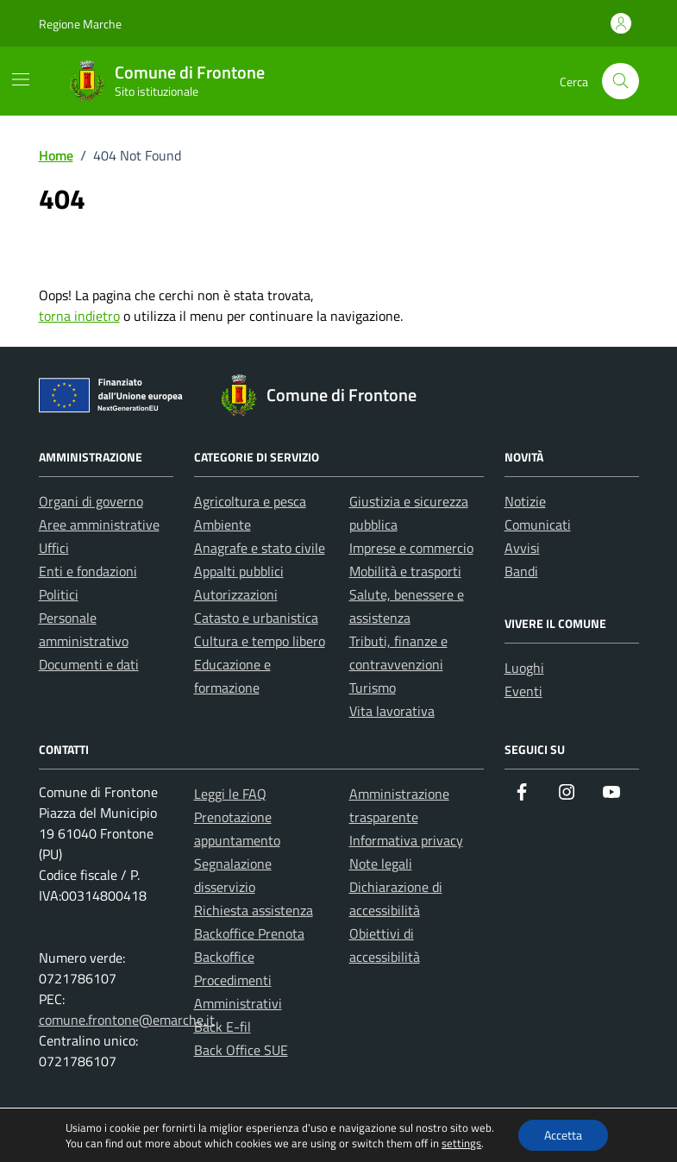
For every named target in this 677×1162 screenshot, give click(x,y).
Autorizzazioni (236, 594)
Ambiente (222, 524)
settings (461, 1143)
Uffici (54, 547)
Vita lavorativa (392, 710)
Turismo (372, 687)
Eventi (523, 691)
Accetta (563, 1135)
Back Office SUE (241, 1050)
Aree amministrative (99, 524)
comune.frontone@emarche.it (127, 1019)
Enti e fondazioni (88, 571)
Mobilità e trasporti (405, 571)
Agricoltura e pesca (250, 501)
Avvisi (522, 547)
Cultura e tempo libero (259, 641)
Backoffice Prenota (249, 933)
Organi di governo (91, 501)
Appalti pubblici (239, 571)
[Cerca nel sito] (620, 81)
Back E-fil (222, 1026)
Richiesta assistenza (253, 910)
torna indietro (79, 315)
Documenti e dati (89, 664)
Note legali (380, 863)
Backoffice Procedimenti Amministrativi (238, 980)
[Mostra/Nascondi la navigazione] (20, 79)
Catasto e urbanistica (256, 617)
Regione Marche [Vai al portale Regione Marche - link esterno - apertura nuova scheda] (80, 24)
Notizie (525, 501)
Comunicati (538, 524)
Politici (58, 594)
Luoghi (524, 667)
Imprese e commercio (411, 547)
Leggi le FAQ (230, 793)
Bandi (521, 571)
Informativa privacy (406, 840)
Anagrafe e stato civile (259, 547)
